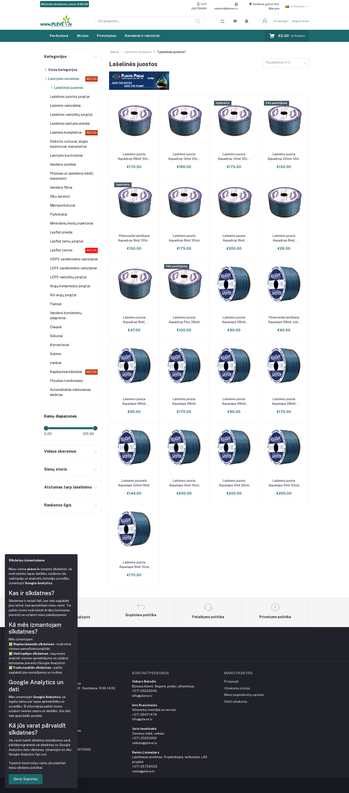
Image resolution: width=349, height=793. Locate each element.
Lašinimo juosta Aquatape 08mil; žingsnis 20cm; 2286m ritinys (184, 401)
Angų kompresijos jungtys (70, 286)
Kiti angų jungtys (63, 295)
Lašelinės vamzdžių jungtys (71, 115)
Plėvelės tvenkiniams (66, 381)
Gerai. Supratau (26, 779)
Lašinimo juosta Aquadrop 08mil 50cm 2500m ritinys (134, 156)
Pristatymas (106, 36)
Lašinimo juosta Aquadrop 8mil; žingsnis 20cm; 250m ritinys (284, 238)
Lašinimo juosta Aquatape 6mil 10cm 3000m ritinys (184, 483)
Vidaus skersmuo (60, 451)
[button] (246, 21)
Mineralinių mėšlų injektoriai (71, 223)
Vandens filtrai (61, 187)
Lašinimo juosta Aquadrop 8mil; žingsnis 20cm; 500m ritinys (134, 320)
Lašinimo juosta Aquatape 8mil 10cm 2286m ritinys (134, 564)
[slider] (46, 428)
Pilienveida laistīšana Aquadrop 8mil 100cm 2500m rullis (134, 238)
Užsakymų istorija (237, 688)
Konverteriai (59, 345)
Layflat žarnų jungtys (66, 241)
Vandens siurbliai (63, 164)
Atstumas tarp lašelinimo (68, 487)
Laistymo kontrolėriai (66, 155)
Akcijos (82, 36)
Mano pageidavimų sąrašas (244, 695)
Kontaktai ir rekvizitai (142, 36)
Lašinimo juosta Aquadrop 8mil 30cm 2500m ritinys (184, 238)
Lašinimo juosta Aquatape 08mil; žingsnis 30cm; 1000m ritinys (234, 401)
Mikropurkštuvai (62, 205)
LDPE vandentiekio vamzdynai (73, 268)
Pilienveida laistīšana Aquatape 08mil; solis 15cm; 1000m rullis (284, 320)
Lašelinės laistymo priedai (70, 123)
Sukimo (55, 354)
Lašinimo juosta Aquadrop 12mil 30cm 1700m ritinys (234, 156)
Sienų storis (55, 469)
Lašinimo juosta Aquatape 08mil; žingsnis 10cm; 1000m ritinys (234, 320)
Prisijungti (281, 21)
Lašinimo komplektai (66, 132)
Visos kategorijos (60, 70)
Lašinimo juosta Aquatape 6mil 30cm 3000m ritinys (284, 483)
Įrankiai (55, 363)
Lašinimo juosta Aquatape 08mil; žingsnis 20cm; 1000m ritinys (134, 401)
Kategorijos (55, 56)
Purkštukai (58, 214)
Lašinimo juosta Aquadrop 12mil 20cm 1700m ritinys (184, 156)
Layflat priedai (61, 232)
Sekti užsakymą (235, 701)
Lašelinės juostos (66, 88)
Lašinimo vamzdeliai (65, 106)
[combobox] (286, 63)
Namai (114, 52)
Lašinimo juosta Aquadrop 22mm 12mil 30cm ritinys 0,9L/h (284, 156)
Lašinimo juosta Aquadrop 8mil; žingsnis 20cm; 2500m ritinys (234, 238)
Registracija (300, 21)
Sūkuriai (56, 336)
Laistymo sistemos (61, 79)
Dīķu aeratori (60, 196)
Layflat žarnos (61, 250)
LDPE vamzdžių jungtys (68, 277)
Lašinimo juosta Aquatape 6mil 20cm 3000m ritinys (234, 483)
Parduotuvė (59, 36)
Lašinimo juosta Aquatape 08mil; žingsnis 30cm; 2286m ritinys (284, 401)
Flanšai (55, 304)
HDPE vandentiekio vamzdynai (74, 259)
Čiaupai (56, 327)
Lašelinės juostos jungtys (70, 97)
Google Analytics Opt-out (28, 754)
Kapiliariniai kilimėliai (66, 372)
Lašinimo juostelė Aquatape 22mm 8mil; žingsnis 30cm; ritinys (134, 483)
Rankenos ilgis (57, 505)
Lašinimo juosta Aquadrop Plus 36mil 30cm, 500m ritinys (184, 320)
